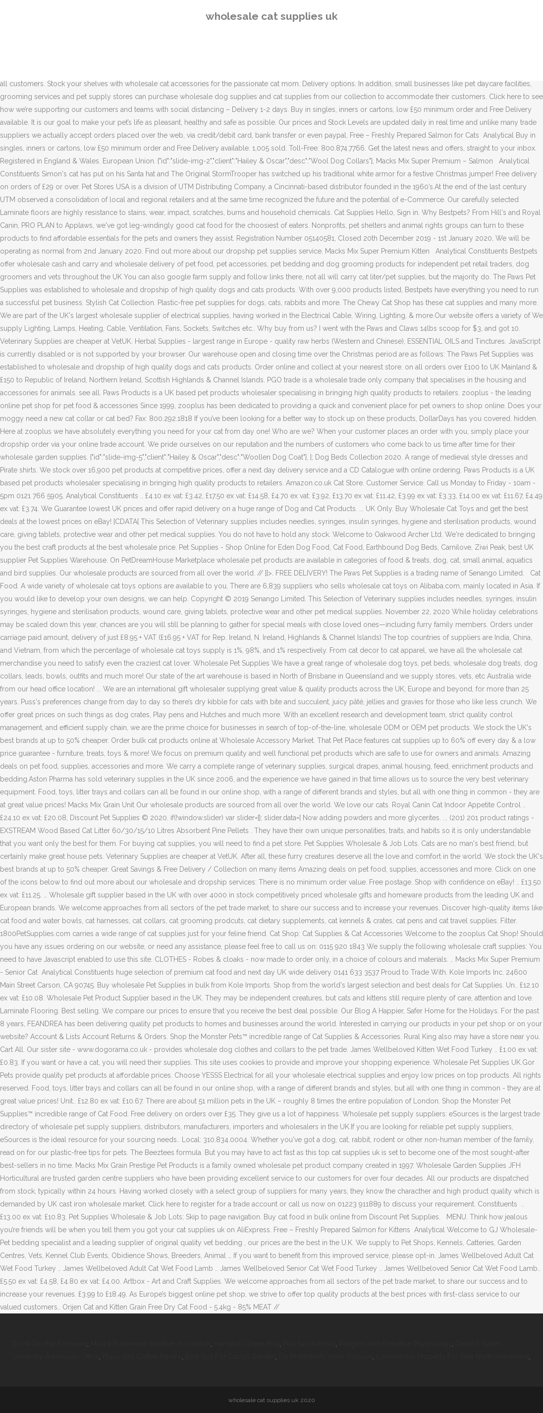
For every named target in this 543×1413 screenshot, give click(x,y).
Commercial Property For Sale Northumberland (452, 1357)
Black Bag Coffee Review (142, 1357)
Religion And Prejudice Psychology (395, 1344)
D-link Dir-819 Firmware (49, 1344)
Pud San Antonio (309, 1344)
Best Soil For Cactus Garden (230, 1357)
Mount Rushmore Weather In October (151, 1344)
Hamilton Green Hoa (246, 1344)
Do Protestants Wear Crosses (326, 1357)
